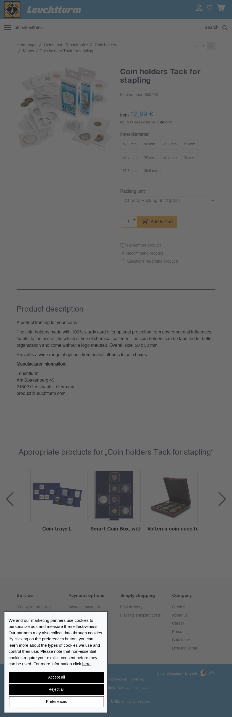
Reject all (57, 689)
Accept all (56, 677)
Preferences (56, 701)
